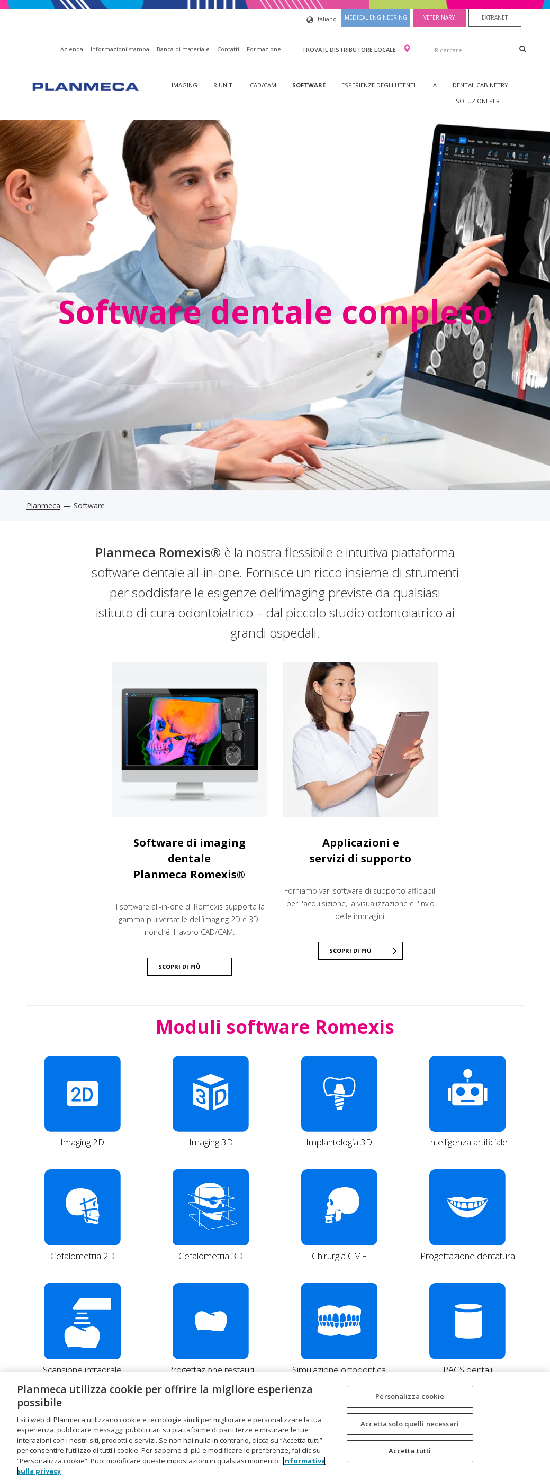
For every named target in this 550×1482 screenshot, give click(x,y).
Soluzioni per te (482, 101)
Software (309, 85)
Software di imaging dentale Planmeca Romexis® (189, 858)
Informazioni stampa (120, 49)
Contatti (228, 49)
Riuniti (223, 85)
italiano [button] (321, 19)
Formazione (264, 49)
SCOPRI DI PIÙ (179, 966)
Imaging (184, 85)
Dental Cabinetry (480, 85)
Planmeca (43, 506)
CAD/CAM (263, 85)
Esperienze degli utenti (378, 85)
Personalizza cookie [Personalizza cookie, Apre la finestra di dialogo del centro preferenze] (409, 1396)
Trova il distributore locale (350, 49)
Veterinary (439, 17)
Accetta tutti (410, 1451)
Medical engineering (376, 17)
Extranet (495, 17)
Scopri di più (350, 950)
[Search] (522, 48)
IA (434, 85)
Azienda (71, 49)
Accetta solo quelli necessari (409, 1424)
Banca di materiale (183, 49)
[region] (275, 1427)
